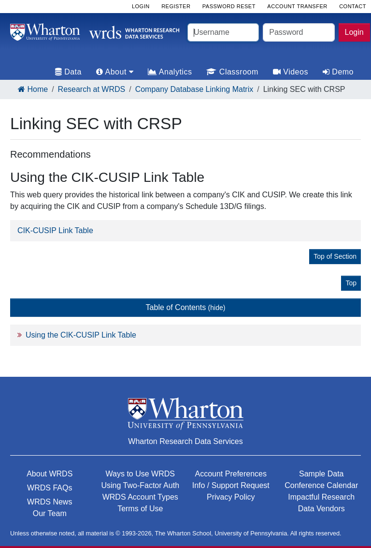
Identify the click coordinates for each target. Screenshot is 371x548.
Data (68, 72)
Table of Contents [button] (186, 307)
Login (354, 32)
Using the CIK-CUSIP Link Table (81, 335)
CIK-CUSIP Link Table (55, 230)
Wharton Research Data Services (185, 441)
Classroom (232, 72)
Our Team (50, 513)
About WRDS (49, 474)
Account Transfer (297, 6)
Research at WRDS (92, 89)
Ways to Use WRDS (140, 474)
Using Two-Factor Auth (140, 485)
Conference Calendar (321, 485)
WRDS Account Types (140, 497)
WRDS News (49, 502)
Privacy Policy (231, 497)
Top (351, 283)
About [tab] (114, 72)
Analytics (170, 72)
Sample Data (321, 474)
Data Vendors (321, 508)
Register (175, 6)
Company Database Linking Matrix (194, 89)
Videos (290, 72)
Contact (352, 6)
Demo (338, 72)
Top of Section (335, 256)
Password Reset (229, 6)
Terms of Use (140, 508)
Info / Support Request (231, 485)
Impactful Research (321, 497)
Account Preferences (231, 474)
